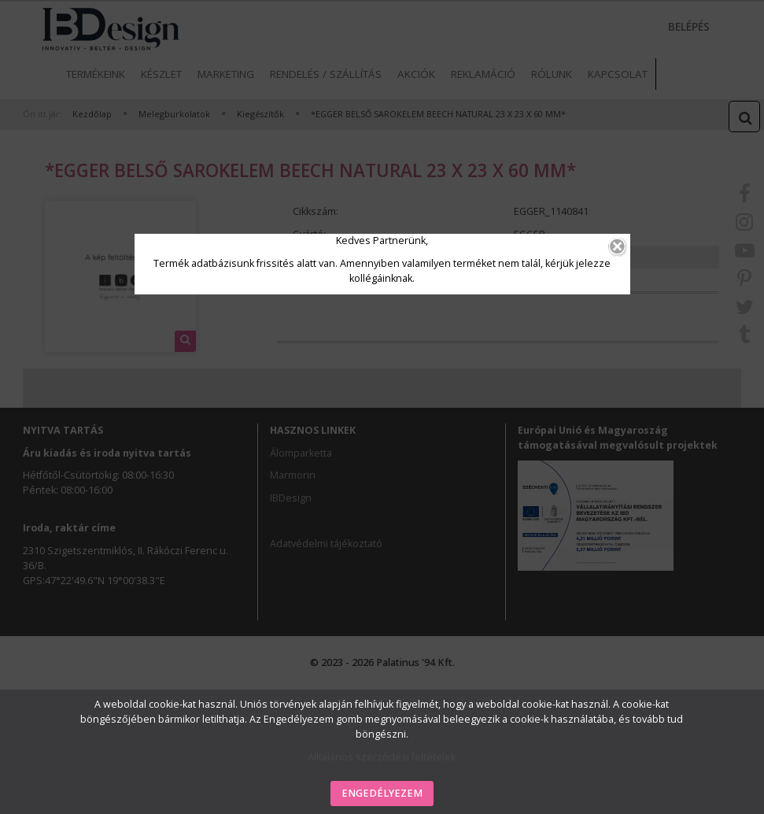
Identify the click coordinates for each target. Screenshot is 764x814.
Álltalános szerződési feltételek (382, 757)
